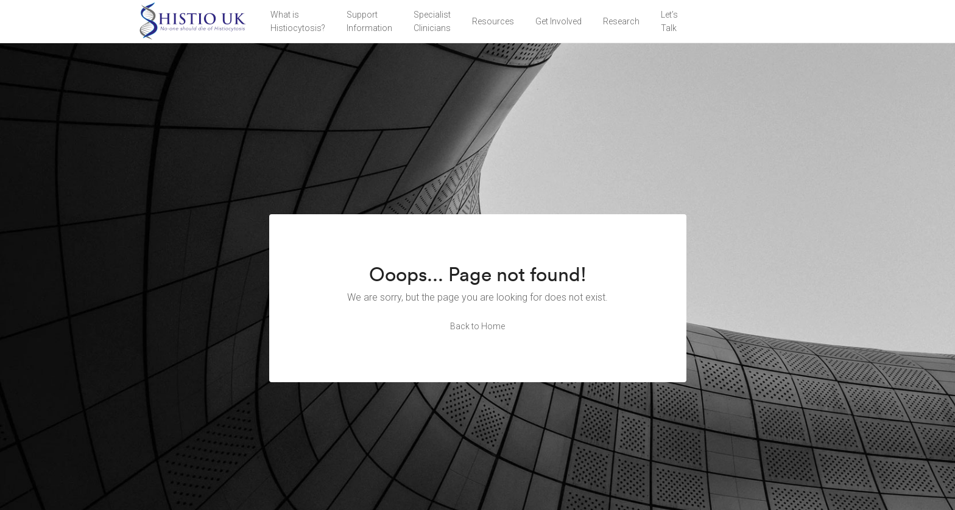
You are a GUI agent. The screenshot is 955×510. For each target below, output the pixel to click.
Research (621, 21)
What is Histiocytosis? (297, 21)
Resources (493, 21)
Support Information (369, 21)
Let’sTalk (669, 21)
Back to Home (477, 326)
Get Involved (558, 21)
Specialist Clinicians (432, 21)
